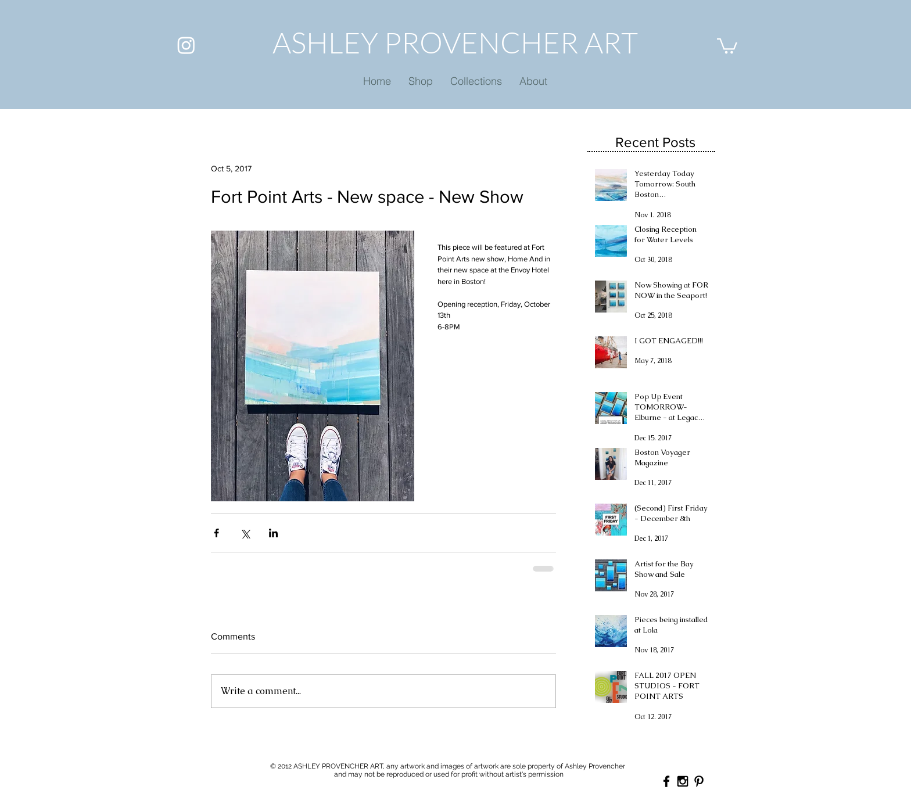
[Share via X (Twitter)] (244, 532)
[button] (727, 45)
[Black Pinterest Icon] (698, 781)
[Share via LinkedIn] (273, 532)
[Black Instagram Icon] (682, 781)
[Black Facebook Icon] (666, 781)
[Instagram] (186, 45)
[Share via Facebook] (216, 532)
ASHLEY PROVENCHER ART (455, 42)
